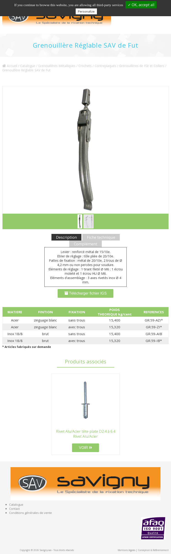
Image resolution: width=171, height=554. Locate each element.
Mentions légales (126, 550)
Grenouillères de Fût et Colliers (141, 66)
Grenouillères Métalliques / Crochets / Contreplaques (77, 66)
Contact (14, 509)
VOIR (85, 448)
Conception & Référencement (153, 550)
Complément (85, 243)
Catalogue (27, 66)
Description (66, 237)
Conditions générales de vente (30, 513)
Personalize (86, 11)
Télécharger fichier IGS (85, 293)
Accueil (9, 66)
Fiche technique (101, 237)
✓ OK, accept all (141, 4)
